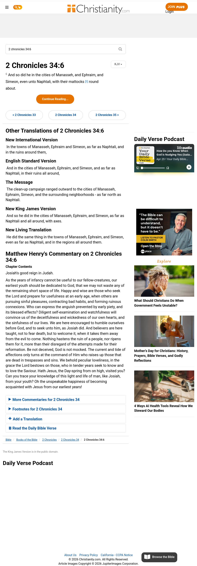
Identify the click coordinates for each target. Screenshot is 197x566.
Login (170, 11)
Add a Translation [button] (25, 419)
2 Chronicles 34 (65, 115)
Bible (8, 439)
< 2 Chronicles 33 (24, 115)
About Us (70, 555)
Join (177, 7)
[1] (86, 81)
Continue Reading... (55, 99)
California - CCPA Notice (117, 555)
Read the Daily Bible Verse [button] (32, 428)
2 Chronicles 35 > (107, 115)
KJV (118, 64)
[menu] (7, 8)
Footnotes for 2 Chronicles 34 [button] (35, 409)
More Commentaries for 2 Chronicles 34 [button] (44, 399)
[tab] (66, 399)
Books (26, 439)
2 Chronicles (49, 439)
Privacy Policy (88, 555)
